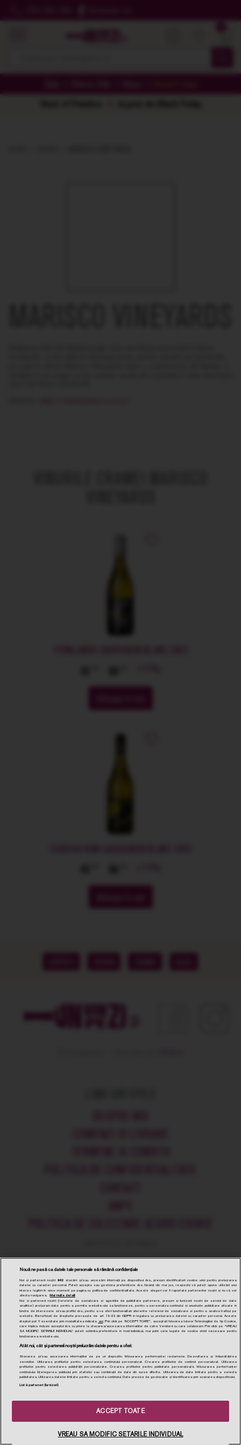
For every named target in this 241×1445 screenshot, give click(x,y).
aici (100, 1321)
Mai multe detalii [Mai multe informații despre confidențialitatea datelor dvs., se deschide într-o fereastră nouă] (62, 1295)
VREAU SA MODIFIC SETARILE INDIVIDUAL (120, 1434)
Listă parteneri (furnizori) (38, 1385)
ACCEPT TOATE (120, 1411)
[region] (120, 1351)
